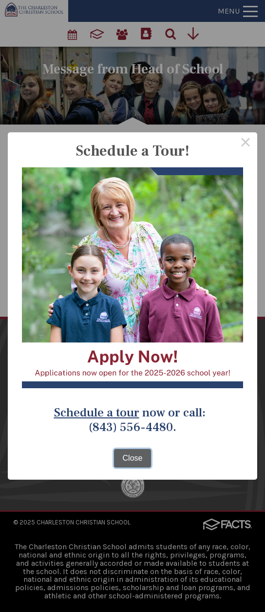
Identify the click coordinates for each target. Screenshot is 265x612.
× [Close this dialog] (245, 144)
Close (133, 458)
